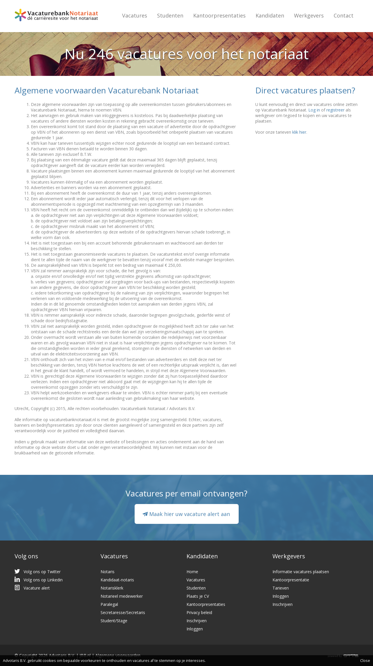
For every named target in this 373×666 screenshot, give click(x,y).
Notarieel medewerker (122, 596)
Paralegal (109, 604)
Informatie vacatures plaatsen (300, 571)
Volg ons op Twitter (42, 571)
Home (192, 571)
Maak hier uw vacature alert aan (189, 513)
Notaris (108, 571)
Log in (314, 110)
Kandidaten (270, 15)
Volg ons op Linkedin (43, 580)
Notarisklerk (112, 588)
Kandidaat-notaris (117, 580)
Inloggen (194, 629)
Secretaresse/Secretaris (123, 612)
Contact (343, 15)
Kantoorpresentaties (219, 15)
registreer (335, 110)
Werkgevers (309, 15)
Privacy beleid (199, 612)
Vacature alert (37, 588)
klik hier (299, 132)
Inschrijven (196, 620)
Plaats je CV (197, 596)
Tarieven (280, 588)
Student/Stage (114, 620)
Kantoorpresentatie (290, 580)
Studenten (170, 15)
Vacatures (134, 15)
